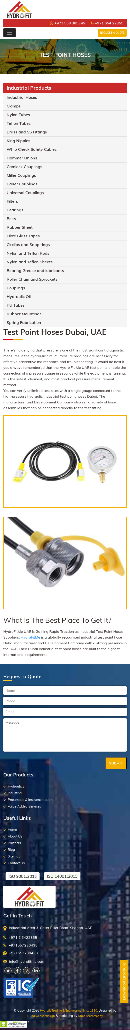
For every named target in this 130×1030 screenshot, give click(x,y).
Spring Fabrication (24, 322)
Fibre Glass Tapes (23, 235)
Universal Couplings (25, 192)
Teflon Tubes (19, 123)
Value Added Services (24, 806)
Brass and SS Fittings (27, 132)
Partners (14, 843)
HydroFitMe (30, 637)
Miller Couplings (21, 175)
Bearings (15, 209)
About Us (15, 836)
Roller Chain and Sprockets (32, 279)
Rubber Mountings (24, 313)
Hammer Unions (22, 158)
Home (12, 830)
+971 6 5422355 (23, 937)
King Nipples (18, 140)
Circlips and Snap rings (28, 244)
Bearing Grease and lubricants (35, 270)
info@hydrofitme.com (26, 961)
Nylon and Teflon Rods (28, 253)
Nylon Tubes (18, 114)
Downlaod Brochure (124, 981)
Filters (12, 201)
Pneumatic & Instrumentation (30, 800)
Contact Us (16, 863)
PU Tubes (16, 305)
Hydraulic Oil (19, 296)
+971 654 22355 (107, 23)
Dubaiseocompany (90, 1016)
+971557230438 (23, 945)
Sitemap (14, 856)
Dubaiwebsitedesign (41, 1016)
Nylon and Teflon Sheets (30, 261)
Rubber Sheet (20, 227)
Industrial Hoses (22, 97)
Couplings (16, 287)
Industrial (15, 793)
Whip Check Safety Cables (32, 149)
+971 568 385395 (67, 23)
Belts (11, 218)
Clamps (14, 106)
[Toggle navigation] (9, 32)
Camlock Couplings (24, 166)
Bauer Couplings (22, 184)
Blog (11, 849)
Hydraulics (16, 786)
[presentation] (37, 763)
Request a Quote (112, 32)
